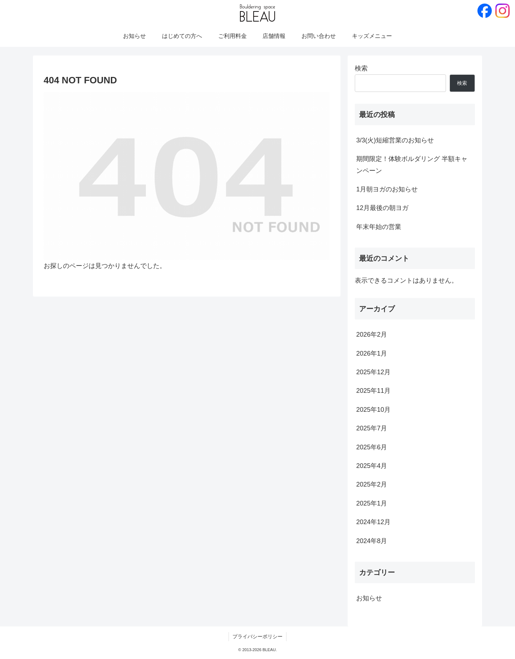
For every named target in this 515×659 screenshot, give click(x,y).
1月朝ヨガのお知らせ (387, 189)
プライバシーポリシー (257, 636)
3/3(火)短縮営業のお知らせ (395, 140)
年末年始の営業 (378, 226)
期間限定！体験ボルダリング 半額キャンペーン (411, 164)
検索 (361, 68)
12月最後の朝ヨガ (382, 207)
